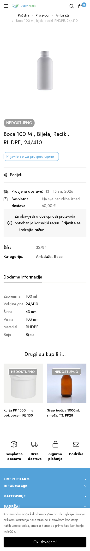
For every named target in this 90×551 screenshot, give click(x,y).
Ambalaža (62, 15)
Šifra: (8, 247)
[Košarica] (80, 6)
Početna (23, 15)
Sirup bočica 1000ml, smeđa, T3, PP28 (63, 413)
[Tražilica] (71, 5)
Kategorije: (13, 256)
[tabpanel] (45, 316)
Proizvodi (42, 15)
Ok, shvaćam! (45, 542)
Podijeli (16, 175)
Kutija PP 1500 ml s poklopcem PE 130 (18, 413)
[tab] (23, 277)
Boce (58, 256)
